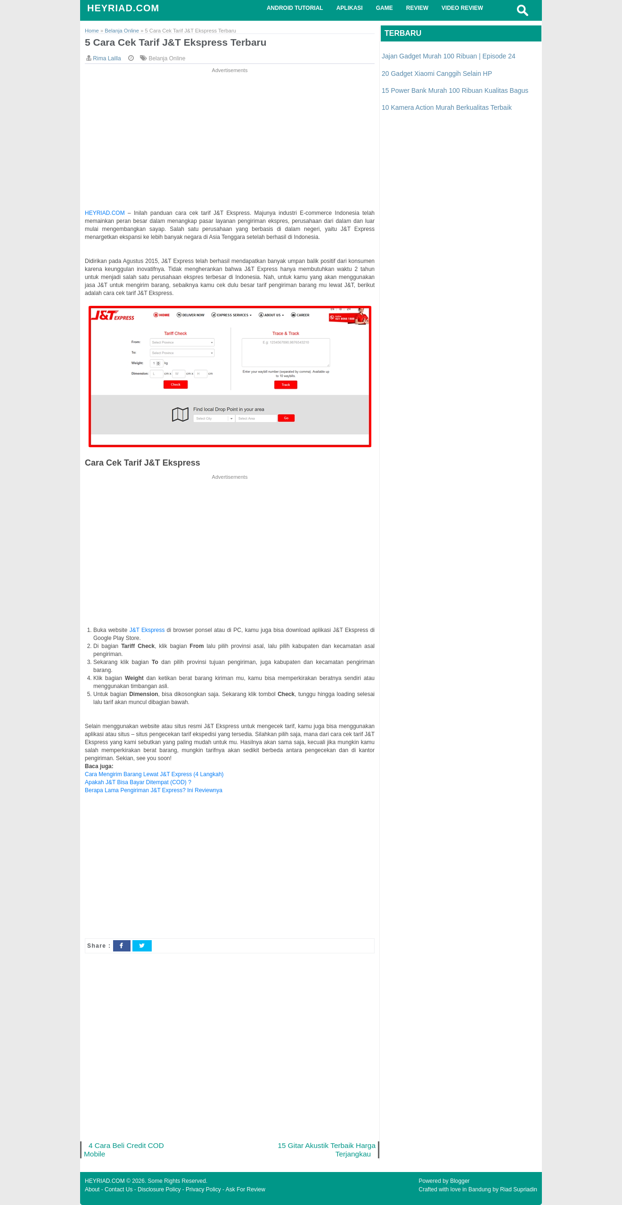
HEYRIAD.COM (123, 8)
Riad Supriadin (518, 1189)
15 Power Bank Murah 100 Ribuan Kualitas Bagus (455, 90)
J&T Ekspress (147, 630)
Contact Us (118, 1189)
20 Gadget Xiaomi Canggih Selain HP (437, 73)
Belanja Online (166, 58)
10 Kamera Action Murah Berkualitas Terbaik (447, 107)
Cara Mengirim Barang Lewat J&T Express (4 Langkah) (154, 774)
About (92, 1189)
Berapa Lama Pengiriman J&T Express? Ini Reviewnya (153, 790)
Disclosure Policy (159, 1189)
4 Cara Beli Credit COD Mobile (124, 1149)
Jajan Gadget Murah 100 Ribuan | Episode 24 (449, 56)
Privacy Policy (203, 1189)
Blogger (459, 1181)
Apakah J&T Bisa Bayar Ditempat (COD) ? (138, 782)
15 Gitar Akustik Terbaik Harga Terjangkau (327, 1149)
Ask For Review (245, 1189)
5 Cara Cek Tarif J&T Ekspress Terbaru (176, 42)
